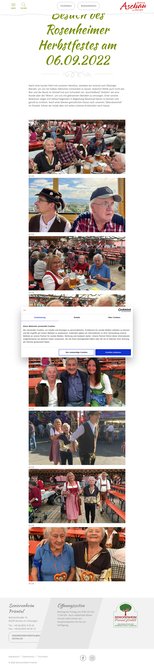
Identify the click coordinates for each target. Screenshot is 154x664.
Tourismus (43, 656)
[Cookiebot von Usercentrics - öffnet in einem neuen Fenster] (120, 310)
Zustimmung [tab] (40, 317)
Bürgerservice (88, 6)
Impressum (14, 656)
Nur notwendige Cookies (77, 352)
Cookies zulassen (113, 352)
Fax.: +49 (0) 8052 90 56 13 (22, 628)
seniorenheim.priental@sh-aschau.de (26, 637)
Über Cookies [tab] (114, 317)
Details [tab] (77, 317)
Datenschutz (28, 656)
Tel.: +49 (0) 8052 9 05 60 (21, 625)
